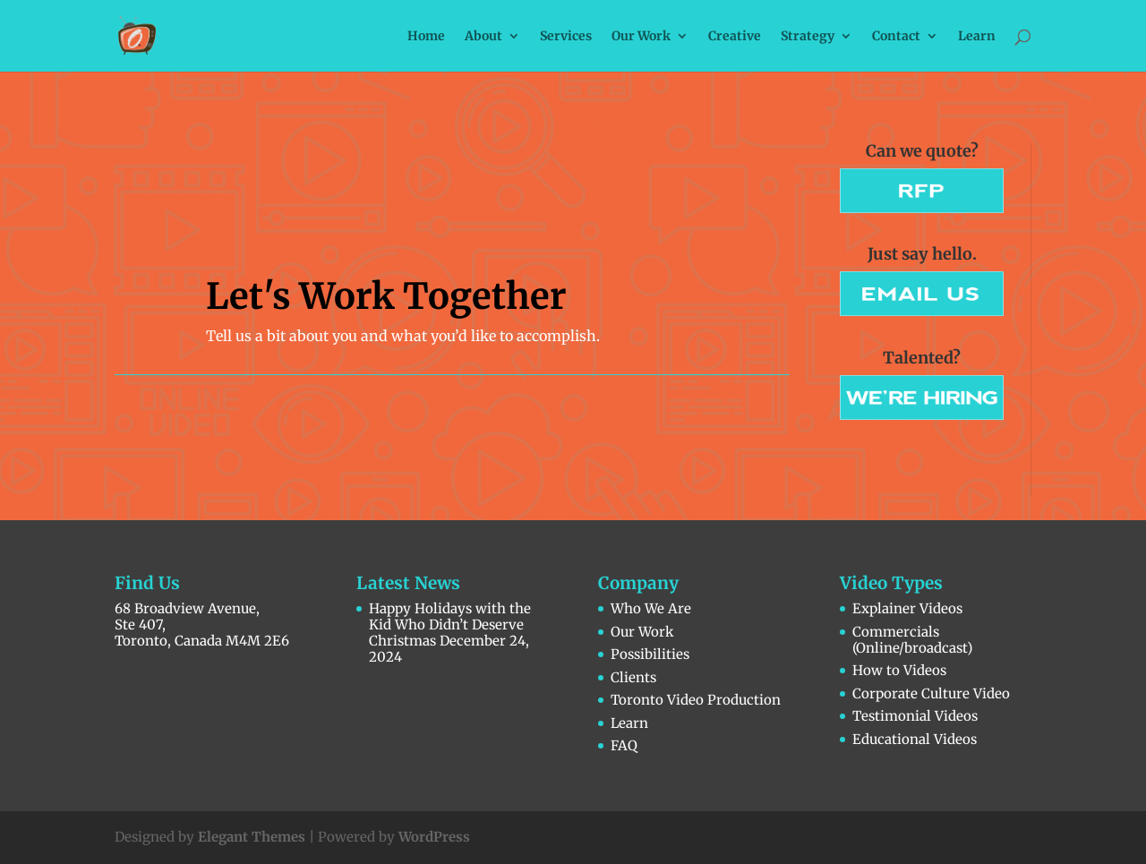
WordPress (434, 836)
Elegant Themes (251, 836)
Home (426, 37)
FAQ (624, 745)
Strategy (807, 37)
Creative (734, 37)
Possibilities (650, 654)
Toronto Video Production (696, 699)
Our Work (641, 37)
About (483, 37)
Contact (896, 37)
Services (566, 37)
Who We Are (651, 608)
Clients (633, 677)
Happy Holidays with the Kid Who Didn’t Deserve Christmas (450, 624)
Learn (977, 37)
